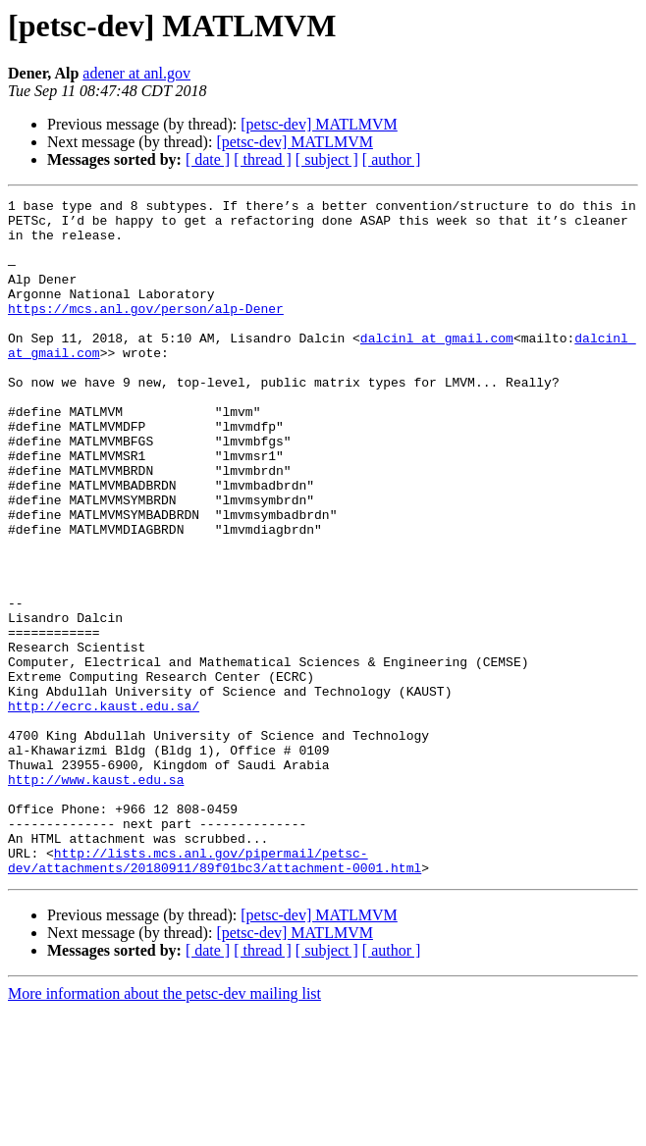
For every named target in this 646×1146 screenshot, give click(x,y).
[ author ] (391, 159)
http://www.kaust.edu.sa (96, 897)
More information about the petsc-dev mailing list (164, 1128)
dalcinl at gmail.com (436, 367)
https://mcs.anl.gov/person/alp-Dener (146, 331)
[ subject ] (327, 159)
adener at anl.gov (136, 73)
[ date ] (208, 159)
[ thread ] (263, 159)
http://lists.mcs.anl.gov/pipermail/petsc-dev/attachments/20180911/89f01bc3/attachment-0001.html (214, 994)
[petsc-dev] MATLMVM (319, 124)
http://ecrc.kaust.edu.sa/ (103, 808)
